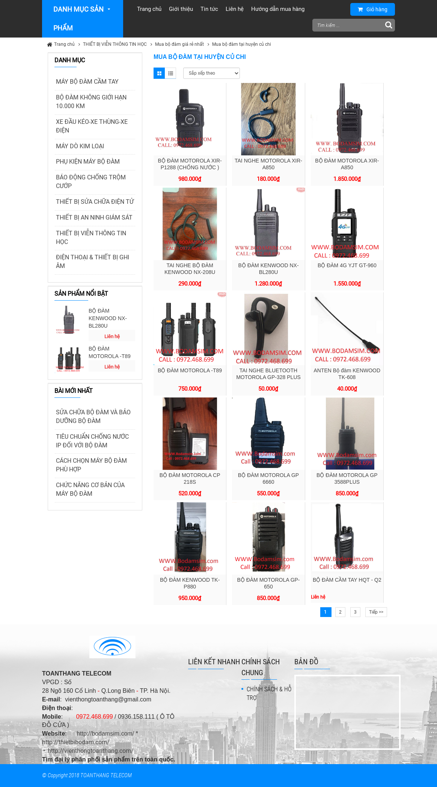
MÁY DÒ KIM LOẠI (80, 146)
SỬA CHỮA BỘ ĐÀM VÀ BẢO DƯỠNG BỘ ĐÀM (93, 416)
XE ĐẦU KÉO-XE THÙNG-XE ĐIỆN (92, 126)
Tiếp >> (376, 612)
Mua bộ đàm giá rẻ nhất (179, 44)
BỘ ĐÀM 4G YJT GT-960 (347, 265)
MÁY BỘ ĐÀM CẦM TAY (87, 81)
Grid (159, 73)
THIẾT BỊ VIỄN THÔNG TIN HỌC (115, 44)
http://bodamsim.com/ (105, 733)
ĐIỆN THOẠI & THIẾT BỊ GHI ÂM (92, 261)
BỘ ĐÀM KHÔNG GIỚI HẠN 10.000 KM (91, 102)
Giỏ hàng (372, 9)
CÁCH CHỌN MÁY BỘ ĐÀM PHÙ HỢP (91, 465)
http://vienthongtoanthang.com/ (91, 750)
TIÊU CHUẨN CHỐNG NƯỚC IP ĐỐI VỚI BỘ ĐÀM (92, 441)
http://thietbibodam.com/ (76, 742)
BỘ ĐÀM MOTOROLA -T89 (110, 352)
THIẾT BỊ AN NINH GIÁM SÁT (94, 217)
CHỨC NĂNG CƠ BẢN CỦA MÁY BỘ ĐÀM (90, 489)
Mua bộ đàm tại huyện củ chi (241, 44)
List (170, 73)
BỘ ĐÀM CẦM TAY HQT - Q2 (347, 580)
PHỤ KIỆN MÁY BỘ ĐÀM (88, 161)
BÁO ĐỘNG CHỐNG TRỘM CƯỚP (91, 182)
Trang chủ (64, 44)
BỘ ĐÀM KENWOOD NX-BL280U (108, 318)
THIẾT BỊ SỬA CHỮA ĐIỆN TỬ (95, 201)
